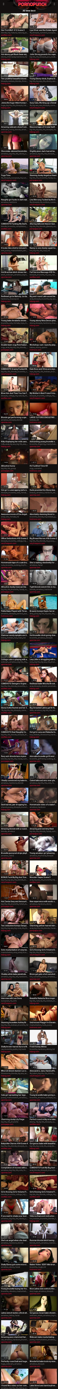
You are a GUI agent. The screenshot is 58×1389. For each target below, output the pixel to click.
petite (27, 33)
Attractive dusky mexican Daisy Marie (14, 587)
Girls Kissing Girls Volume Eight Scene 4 (43, 950)
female (17, 323)
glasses (49, 226)
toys (45, 250)
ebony (3, 57)
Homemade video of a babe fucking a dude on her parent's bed (43, 805)
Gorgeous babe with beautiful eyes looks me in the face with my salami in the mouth (43, 1143)
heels (23, 1049)
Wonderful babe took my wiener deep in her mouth (43, 1361)
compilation (21, 226)
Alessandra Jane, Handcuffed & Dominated (43, 1071)
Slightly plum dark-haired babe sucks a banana (43, 151)
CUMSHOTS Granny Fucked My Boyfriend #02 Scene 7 (14, 369)
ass (53, 81)
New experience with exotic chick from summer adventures (43, 901)
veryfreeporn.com (37, 35)
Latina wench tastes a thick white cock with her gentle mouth (14, 1313)
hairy (20, 638)
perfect (20, 614)
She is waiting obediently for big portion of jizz (43, 563)
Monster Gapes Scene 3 (40, 877)
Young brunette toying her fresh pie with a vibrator (14, 1289)
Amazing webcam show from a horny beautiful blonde (14, 127)
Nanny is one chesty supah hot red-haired (43, 248)
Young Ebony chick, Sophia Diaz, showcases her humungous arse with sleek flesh (43, 79)
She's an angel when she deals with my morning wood (14, 1240)
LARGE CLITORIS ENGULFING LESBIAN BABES (43, 417)
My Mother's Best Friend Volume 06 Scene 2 (43, 393)
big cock (17, 928)
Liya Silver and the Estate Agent (43, 30)
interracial (11, 57)
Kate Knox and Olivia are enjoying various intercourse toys (43, 369)
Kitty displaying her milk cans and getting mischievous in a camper (14, 442)
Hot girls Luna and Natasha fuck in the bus (43, 732)
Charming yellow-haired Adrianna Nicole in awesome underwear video (43, 926)
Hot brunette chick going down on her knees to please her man (43, 635)
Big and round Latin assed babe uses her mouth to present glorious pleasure (43, 296)
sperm (44, 347)
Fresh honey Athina (38, 1047)
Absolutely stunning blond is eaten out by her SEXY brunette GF (43, 514)
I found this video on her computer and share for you (14, 1385)
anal (31, 299)
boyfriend (25, 565)
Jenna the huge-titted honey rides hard (14, 103)
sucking (17, 565)
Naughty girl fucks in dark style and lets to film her (14, 200)
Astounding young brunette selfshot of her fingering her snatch (43, 442)
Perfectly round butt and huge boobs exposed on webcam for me (14, 1361)
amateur (25, 129)
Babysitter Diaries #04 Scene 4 (14, 1143)
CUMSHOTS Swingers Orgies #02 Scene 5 (14, 684)
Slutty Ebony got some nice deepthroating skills (14, 1264)
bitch (3, 275)
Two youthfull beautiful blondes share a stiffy (14, 79)
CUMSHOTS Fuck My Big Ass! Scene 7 (43, 1168)
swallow (54, 57)
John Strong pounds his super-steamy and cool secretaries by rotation (43, 54)
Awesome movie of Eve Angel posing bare (14, 514)
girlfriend (42, 759)
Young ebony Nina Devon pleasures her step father (43, 320)
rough (40, 1267)
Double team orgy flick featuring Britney (14, 345)
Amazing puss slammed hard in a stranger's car (14, 1337)
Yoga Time (5, 175)
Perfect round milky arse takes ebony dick (43, 1119)
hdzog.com (6, 59)
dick (55, 759)
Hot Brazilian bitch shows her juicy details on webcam (14, 272)
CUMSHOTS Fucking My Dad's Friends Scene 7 (14, 224)
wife (15, 1001)
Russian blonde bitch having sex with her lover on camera (43, 1240)
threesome (26, 81)
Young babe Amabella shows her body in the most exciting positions (14, 320)
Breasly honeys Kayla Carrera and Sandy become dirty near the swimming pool (43, 611)
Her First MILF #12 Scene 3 (13, 30)
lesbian (11, 81)
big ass (39, 81)
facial (50, 178)
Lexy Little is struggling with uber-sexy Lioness (43, 659)
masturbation (16, 250)
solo (27, 154)
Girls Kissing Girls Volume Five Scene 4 (43, 1192)
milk (3, 444)
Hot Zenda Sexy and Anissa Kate (14, 901)
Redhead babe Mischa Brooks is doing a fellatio (43, 684)
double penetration (49, 686)
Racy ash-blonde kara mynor (13, 756)
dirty (31, 614)
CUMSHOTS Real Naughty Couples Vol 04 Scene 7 (14, 732)
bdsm (34, 1073)
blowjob (35, 33)
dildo (32, 710)
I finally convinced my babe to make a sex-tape (14, 780)
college (11, 396)
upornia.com (6, 132)
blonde (4, 33)
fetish (21, 904)
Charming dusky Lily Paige (12, 1119)
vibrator (12, 1291)
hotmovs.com (35, 350)
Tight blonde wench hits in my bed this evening (43, 587)
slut (31, 1291)
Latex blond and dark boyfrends (43, 1385)
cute (3, 565)
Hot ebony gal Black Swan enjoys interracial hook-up (14, 54)
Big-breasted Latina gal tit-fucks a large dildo (43, 708)
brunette (43, 178)
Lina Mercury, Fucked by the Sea (43, 200)
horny (11, 129)
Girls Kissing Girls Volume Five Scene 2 (14, 1192)
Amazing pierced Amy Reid (42, 829)
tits (37, 57)
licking (3, 638)
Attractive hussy (8, 466)
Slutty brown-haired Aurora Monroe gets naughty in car (14, 1047)
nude (44, 1025)
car (2, 1049)
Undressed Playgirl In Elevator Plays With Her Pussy (43, 1022)
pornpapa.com (36, 180)
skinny (49, 1049)
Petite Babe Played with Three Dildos (14, 611)
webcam (4, 129)
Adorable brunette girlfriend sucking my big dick (43, 756)
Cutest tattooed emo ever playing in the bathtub (43, 780)
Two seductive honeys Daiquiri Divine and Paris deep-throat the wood (14, 926)
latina (55, 710)
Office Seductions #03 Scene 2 (14, 538)
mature (14, 33)
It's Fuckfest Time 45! (39, 466)
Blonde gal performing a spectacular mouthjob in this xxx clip (14, 417)
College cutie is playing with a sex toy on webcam (14, 659)
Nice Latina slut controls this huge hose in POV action (43, 1289)
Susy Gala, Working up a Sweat (43, 103)
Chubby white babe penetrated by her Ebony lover (14, 974)
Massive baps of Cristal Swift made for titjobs (43, 127)
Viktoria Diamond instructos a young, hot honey (43, 1216)
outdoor (26, 178)
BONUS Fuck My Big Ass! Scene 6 (14, 877)
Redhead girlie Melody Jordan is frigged (14, 296)
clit (38, 420)
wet (2, 250)
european (52, 33)
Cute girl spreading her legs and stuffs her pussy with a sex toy (14, 1095)
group (13, 468)
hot (31, 250)
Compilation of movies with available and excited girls (14, 1168)
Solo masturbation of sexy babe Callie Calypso (14, 950)
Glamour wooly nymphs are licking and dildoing (14, 635)
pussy (7, 250)
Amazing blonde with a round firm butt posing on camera (14, 829)
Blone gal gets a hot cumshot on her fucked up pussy (43, 974)
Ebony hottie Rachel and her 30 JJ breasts (14, 708)
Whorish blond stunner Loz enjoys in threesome (14, 1071)
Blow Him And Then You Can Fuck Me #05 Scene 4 (14, 393)
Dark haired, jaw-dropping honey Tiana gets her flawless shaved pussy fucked (14, 805)
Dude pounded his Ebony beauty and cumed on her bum (43, 490)
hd (9, 33)
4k (31, 33)
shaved (13, 299)
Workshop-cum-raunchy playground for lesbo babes (43, 345)
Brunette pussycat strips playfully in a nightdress (14, 853)
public (15, 1049)
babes (32, 347)
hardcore (20, 57)
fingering (41, 444)
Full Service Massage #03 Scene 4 (43, 272)
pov (48, 57)
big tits (32, 57)
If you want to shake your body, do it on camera (14, 1216)
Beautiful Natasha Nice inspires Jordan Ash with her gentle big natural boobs (43, 998)
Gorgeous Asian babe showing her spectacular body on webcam (43, 1313)
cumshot (43, 33)
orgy (3, 347)
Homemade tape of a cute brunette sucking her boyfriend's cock (14, 563)
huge (3, 105)
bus (31, 735)
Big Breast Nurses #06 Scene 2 (43, 538)
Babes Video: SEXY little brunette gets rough (43, 1264)
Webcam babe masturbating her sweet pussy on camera (43, 1337)
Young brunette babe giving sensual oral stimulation (43, 1095)
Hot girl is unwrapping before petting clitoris (14, 490)
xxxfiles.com (6, 35)
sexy (32, 662)
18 (2, 710)
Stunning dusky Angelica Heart (43, 175)
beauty (33, 493)
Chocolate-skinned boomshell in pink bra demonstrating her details (14, 151)
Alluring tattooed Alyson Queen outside (43, 224)
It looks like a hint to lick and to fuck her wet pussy (14, 248)
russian (53, 202)
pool (36, 614)
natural (21, 33)
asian (40, 1315)
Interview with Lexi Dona (11, 998)
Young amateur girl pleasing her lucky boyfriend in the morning (43, 853)
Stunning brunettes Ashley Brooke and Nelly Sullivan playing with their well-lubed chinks (14, 1022)
